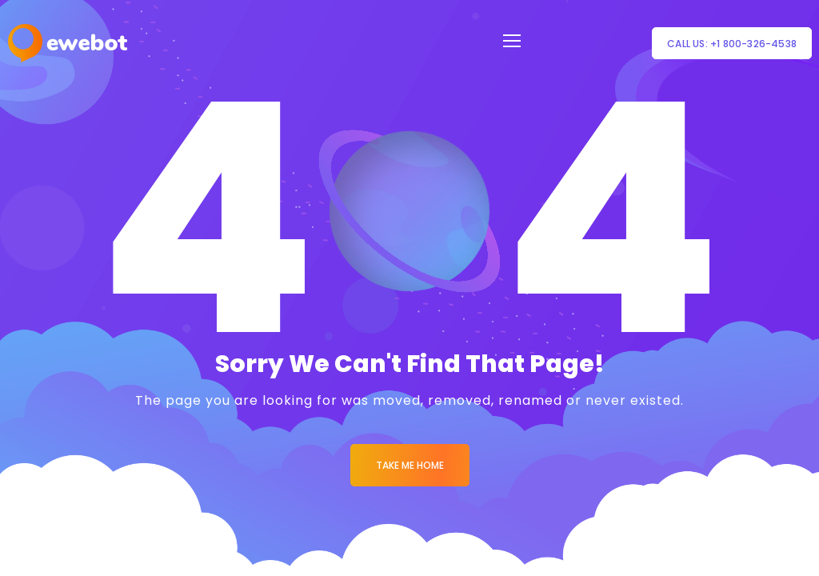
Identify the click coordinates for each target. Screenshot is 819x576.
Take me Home (410, 465)
